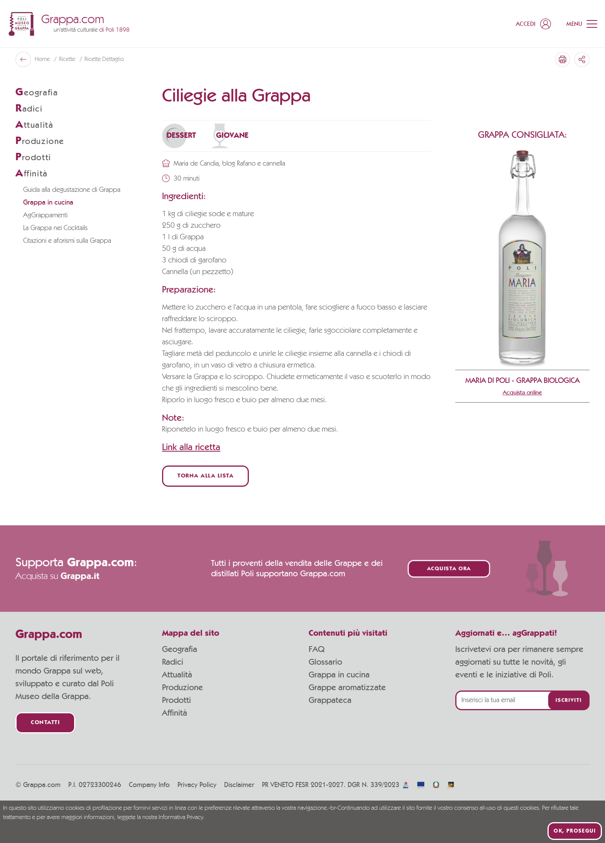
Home (43, 59)
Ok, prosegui (575, 831)
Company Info (149, 785)
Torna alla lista (205, 476)
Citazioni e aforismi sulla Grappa (67, 240)
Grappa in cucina (48, 202)
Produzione (182, 687)
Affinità (174, 713)
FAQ (316, 649)
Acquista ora (449, 569)
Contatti (45, 723)
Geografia (179, 649)
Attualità (177, 674)
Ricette (68, 59)
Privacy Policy (196, 785)
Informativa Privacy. (181, 817)
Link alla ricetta (191, 447)
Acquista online (522, 392)
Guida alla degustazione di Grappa (71, 189)
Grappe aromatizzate (347, 687)
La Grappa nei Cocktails (55, 228)
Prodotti (176, 700)
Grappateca (330, 700)
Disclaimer (239, 785)
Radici (172, 662)
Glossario (325, 662)
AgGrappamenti (45, 215)
